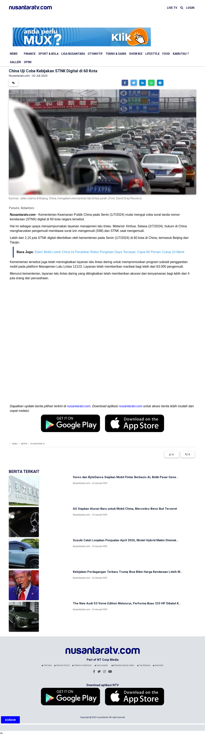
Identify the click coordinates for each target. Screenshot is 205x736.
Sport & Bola (48, 53)
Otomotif (95, 53)
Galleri (15, 62)
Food (166, 53)
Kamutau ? (181, 53)
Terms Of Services (81, 665)
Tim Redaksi (144, 665)
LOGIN (190, 7)
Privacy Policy (62, 665)
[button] (125, 83)
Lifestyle (152, 53)
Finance (30, 53)
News (14, 53)
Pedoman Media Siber (123, 665)
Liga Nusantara (73, 53)
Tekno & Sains (116, 53)
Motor (24, 444)
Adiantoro (27, 208)
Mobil (15, 444)
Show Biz (136, 53)
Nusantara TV (37, 444)
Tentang (47, 665)
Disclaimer (101, 665)
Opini (27, 62)
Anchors (158, 665)
